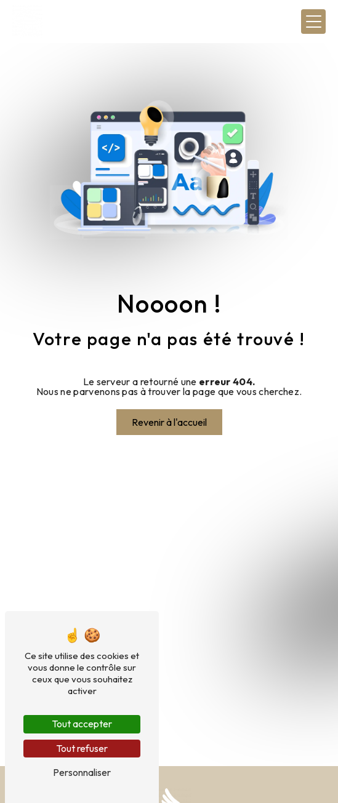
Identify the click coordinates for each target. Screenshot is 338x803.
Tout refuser (82, 748)
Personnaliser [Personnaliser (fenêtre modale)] (82, 772)
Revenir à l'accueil (169, 422)
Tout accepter (82, 723)
